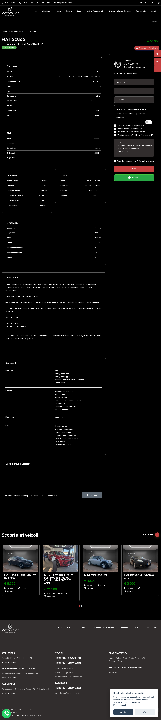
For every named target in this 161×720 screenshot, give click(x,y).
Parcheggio (123, 627)
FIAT (26, 31)
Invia (134, 169)
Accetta (123, 712)
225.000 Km (129, 588)
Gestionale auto (22, 715)
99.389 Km (89, 585)
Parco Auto (71, 627)
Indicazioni (92, 495)
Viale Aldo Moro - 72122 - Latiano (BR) (34, 3)
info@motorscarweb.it (63, 3)
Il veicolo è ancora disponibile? (129, 125)
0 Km (47, 594)
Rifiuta (145, 712)
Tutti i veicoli (151, 535)
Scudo (33, 31)
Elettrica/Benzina (60, 594)
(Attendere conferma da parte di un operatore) (131, 113)
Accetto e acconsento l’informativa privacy (134, 161)
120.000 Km (9, 588)
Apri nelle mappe (9, 662)
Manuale (8, 591)
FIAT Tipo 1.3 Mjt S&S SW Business (20, 576)
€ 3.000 (129, 583)
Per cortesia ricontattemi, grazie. (130, 132)
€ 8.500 (9, 583)
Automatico (49, 597)
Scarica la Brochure (147, 48)
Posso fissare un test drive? (128, 128)
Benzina (102, 585)
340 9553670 (8, 3)
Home (4, 31)
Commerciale (15, 31)
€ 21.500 (50, 589)
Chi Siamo (85, 627)
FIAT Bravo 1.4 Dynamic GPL (139, 576)
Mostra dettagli (119, 705)
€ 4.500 (89, 580)
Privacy (156, 627)
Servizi (135, 627)
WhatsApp (134, 177)
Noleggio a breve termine (104, 627)
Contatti (146, 627)
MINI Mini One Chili (96, 575)
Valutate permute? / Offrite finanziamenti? (133, 135)
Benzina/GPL (144, 588)
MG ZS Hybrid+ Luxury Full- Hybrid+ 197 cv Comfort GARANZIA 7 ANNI (58, 579)
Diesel (22, 588)
